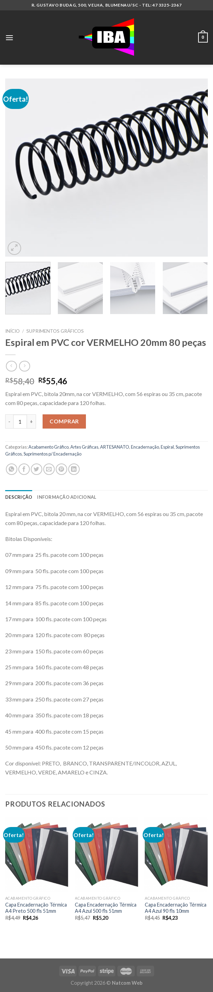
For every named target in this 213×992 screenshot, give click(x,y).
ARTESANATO (114, 447)
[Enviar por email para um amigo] (49, 469)
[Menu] (9, 37)
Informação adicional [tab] (66, 497)
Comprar (64, 421)
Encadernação (145, 447)
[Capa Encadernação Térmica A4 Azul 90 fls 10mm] (176, 854)
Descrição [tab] (18, 497)
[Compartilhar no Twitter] (36, 469)
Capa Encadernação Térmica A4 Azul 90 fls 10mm (175, 908)
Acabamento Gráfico (48, 447)
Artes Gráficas (84, 447)
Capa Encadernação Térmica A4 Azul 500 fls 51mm (105, 908)
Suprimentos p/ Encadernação (52, 454)
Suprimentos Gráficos (55, 331)
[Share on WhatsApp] (11, 469)
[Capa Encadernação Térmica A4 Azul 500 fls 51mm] (106, 854)
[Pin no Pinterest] (61, 469)
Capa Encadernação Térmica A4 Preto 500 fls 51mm (36, 908)
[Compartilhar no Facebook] (24, 469)
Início (12, 331)
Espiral (167, 447)
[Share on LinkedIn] (74, 469)
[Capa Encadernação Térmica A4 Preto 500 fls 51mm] (36, 854)
